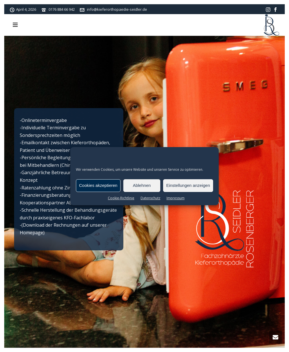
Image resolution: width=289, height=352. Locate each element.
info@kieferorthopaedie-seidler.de (117, 9)
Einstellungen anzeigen (188, 185)
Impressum (176, 198)
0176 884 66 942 (62, 9)
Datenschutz (150, 198)
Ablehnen (142, 185)
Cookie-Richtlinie (121, 198)
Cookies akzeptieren (98, 185)
